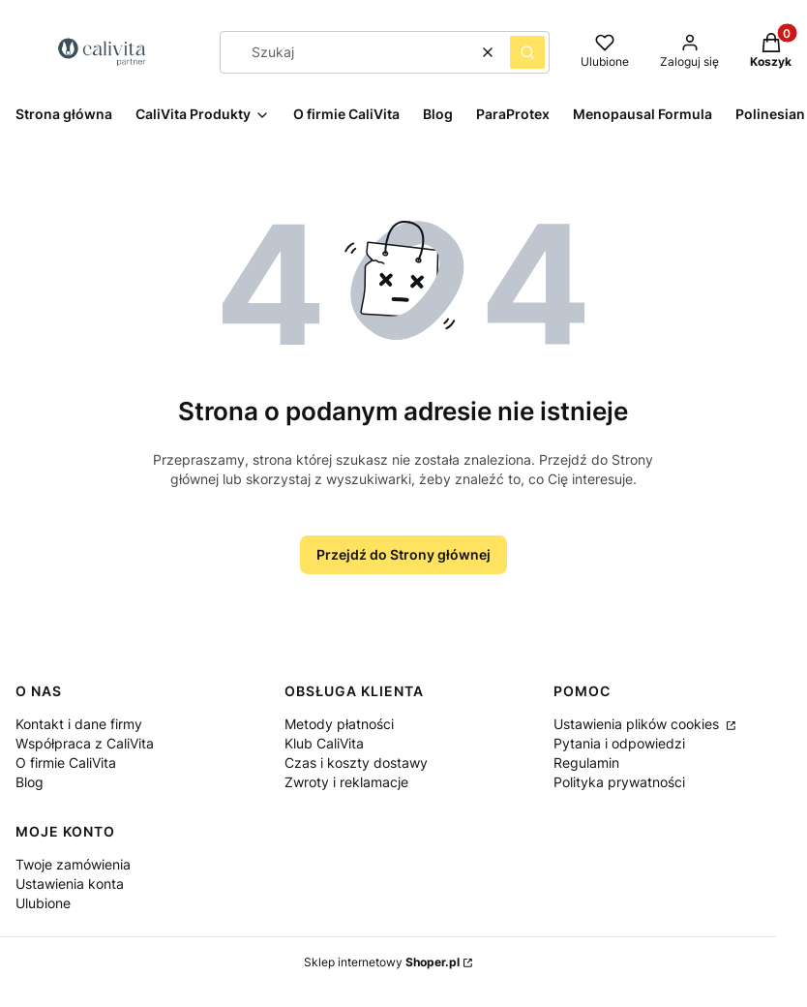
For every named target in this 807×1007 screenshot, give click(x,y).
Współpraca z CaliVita (84, 743)
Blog (29, 782)
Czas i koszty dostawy (356, 762)
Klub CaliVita (324, 743)
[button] (527, 52)
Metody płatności (339, 724)
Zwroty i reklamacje (346, 782)
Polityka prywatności (619, 782)
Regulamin (586, 762)
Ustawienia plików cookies (638, 724)
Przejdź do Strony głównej (403, 554)
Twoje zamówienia (73, 864)
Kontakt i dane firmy (78, 724)
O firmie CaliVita (65, 762)
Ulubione (43, 903)
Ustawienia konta (69, 883)
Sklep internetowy (382, 962)
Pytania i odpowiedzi (619, 743)
